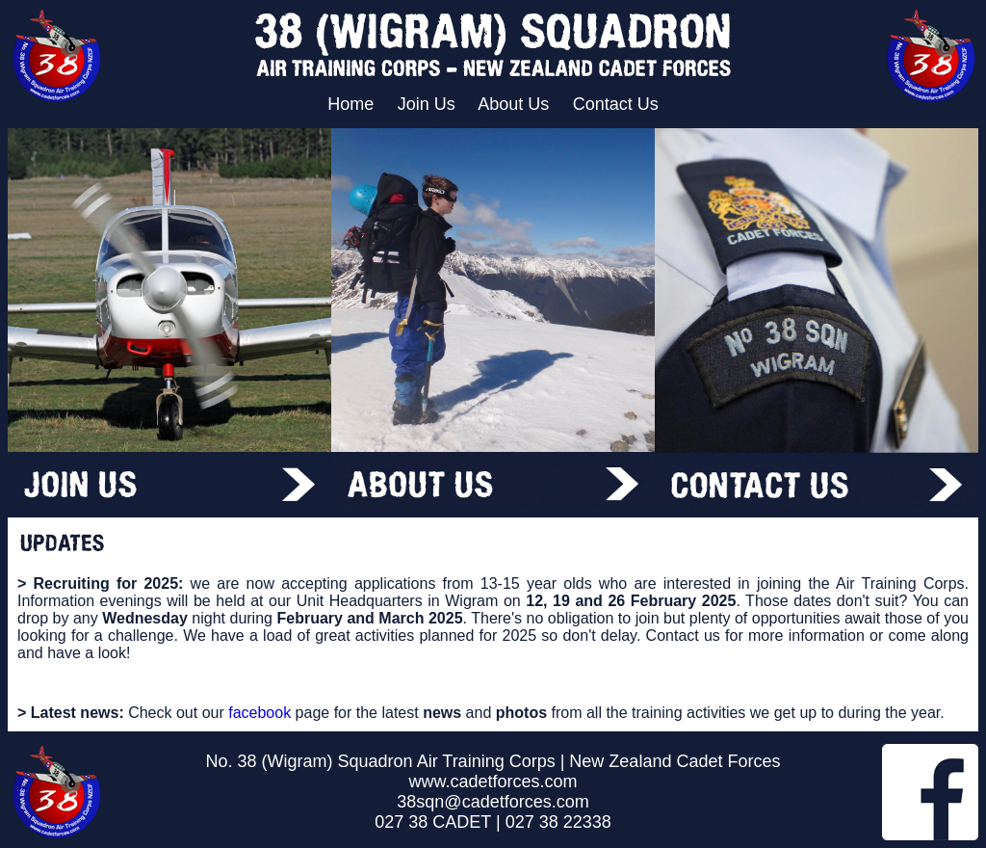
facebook (259, 712)
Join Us (426, 104)
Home (350, 104)
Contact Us (616, 104)
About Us (513, 104)
